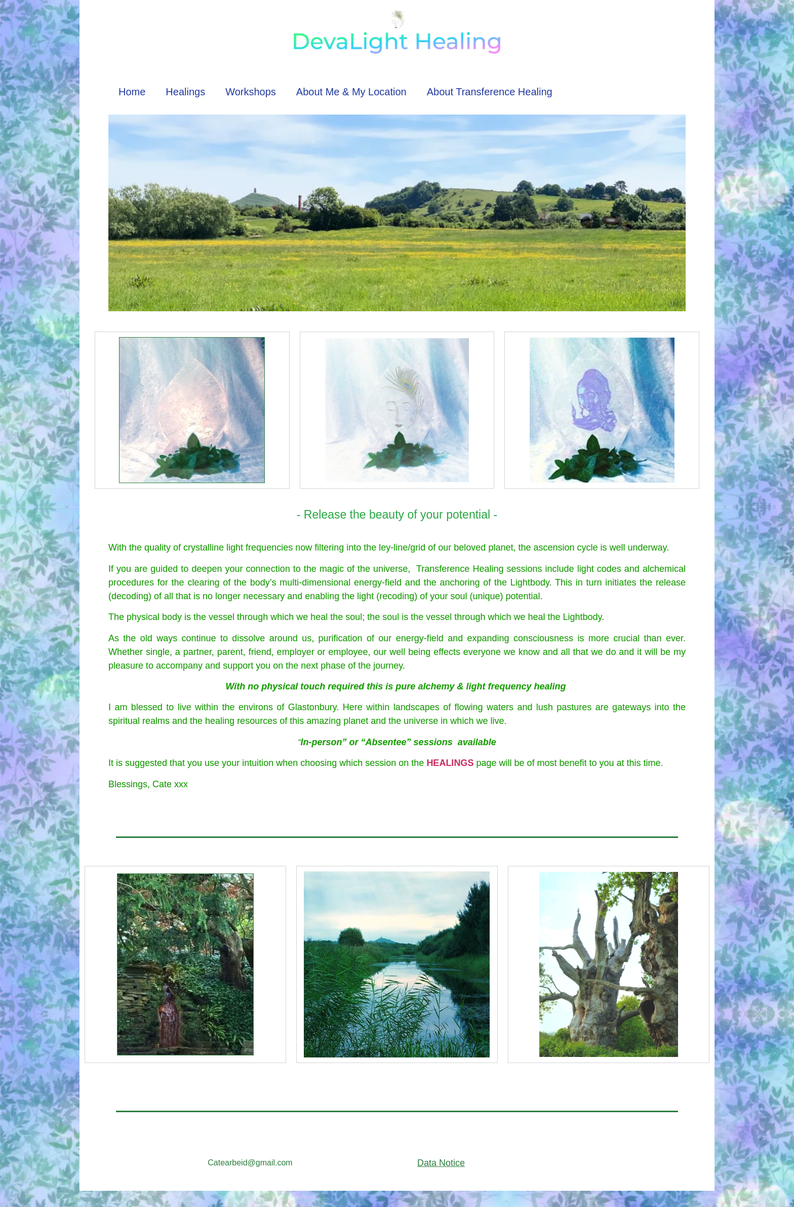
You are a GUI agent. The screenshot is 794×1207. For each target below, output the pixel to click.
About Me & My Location (351, 91)
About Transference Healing (489, 91)
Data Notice (441, 1163)
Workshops (250, 91)
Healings (185, 91)
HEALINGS (449, 763)
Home (131, 91)
